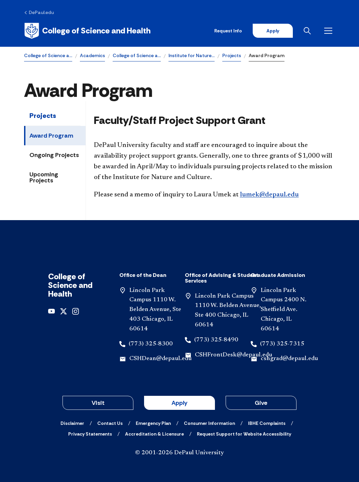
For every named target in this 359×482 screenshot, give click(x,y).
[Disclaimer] (72, 423)
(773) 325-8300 (151, 344)
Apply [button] (179, 403)
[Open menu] (329, 31)
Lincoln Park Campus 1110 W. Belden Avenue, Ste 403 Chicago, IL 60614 (155, 310)
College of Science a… (48, 55)
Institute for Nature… (191, 55)
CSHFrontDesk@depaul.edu (233, 355)
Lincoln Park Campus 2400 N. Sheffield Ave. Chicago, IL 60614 (284, 310)
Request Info (228, 31)
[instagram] (75, 310)
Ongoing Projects (54, 155)
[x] (63, 310)
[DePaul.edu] (39, 12)
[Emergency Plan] (153, 423)
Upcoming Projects (43, 177)
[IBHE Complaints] (266, 423)
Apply (272, 31)
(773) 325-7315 (282, 344)
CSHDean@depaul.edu (160, 359)
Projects (231, 55)
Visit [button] (98, 403)
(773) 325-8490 (216, 340)
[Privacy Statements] (90, 434)
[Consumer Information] (209, 423)
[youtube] (51, 310)
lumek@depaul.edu (269, 194)
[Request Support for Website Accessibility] (244, 434)
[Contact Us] (110, 423)
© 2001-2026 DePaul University (179, 453)
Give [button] (261, 403)
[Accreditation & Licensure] (154, 434)
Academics (92, 55)
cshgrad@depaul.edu (289, 359)
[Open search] (309, 30)
